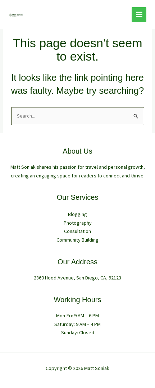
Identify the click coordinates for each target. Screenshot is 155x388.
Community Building (77, 240)
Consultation (77, 231)
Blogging (77, 214)
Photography (78, 223)
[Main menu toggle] (139, 14)
